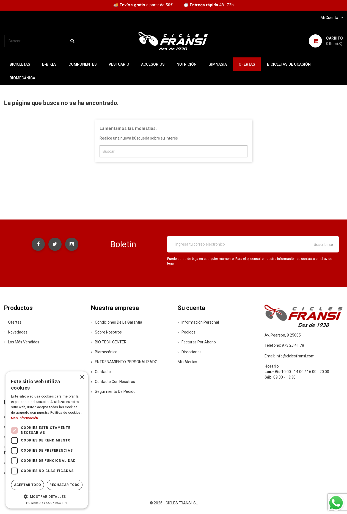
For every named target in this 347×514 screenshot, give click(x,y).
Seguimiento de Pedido (113, 391)
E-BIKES (49, 64)
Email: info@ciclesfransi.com (290, 356)
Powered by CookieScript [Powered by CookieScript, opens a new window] (47, 503)
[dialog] (46, 440)
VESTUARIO (119, 64)
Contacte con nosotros (113, 381)
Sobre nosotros (106, 332)
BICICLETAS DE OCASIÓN (289, 64)
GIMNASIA (217, 64)
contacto (101, 371)
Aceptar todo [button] (27, 485)
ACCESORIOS (153, 64)
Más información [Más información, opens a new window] (24, 418)
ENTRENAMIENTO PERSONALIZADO (124, 362)
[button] (46, 496)
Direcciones (190, 352)
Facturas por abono (197, 342)
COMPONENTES (82, 64)
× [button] (82, 377)
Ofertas (12, 322)
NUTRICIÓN (187, 64)
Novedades (15, 332)
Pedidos (186, 332)
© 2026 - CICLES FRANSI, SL (174, 503)
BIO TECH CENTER (108, 342)
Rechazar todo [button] (64, 485)
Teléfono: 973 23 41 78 (284, 345)
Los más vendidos (21, 342)
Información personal (198, 322)
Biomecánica (22, 78)
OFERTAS (247, 64)
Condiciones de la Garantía (116, 322)
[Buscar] (41, 41)
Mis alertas (187, 362)
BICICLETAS (20, 64)
